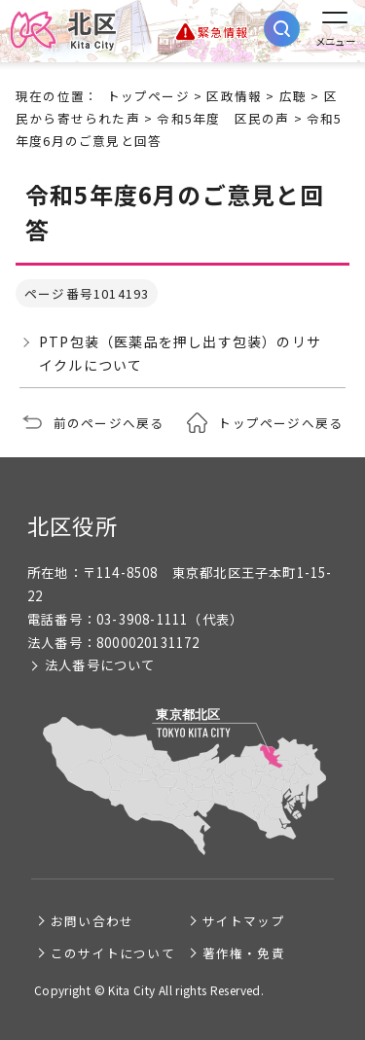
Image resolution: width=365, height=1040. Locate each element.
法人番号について (100, 665)
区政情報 (234, 96)
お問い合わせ (92, 921)
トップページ (148, 96)
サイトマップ (243, 921)
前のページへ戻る (109, 422)
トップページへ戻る (280, 422)
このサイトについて (113, 953)
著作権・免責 (243, 953)
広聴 (293, 96)
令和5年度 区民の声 (223, 118)
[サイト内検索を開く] (282, 29)
